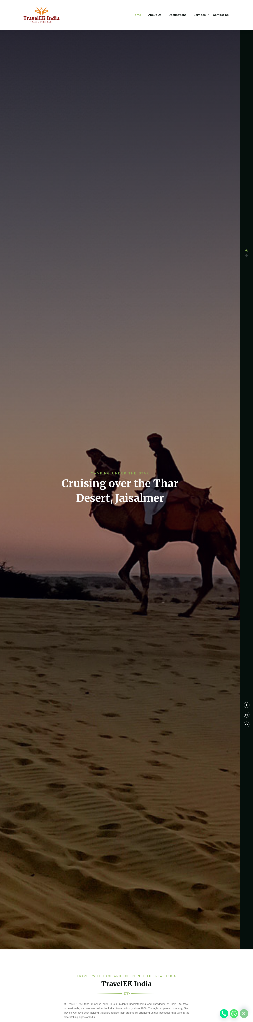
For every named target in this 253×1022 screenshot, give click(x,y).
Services (200, 14)
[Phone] (224, 1013)
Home (136, 14)
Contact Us (221, 14)
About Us (154, 14)
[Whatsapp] (234, 1013)
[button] (246, 250)
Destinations (177, 14)
